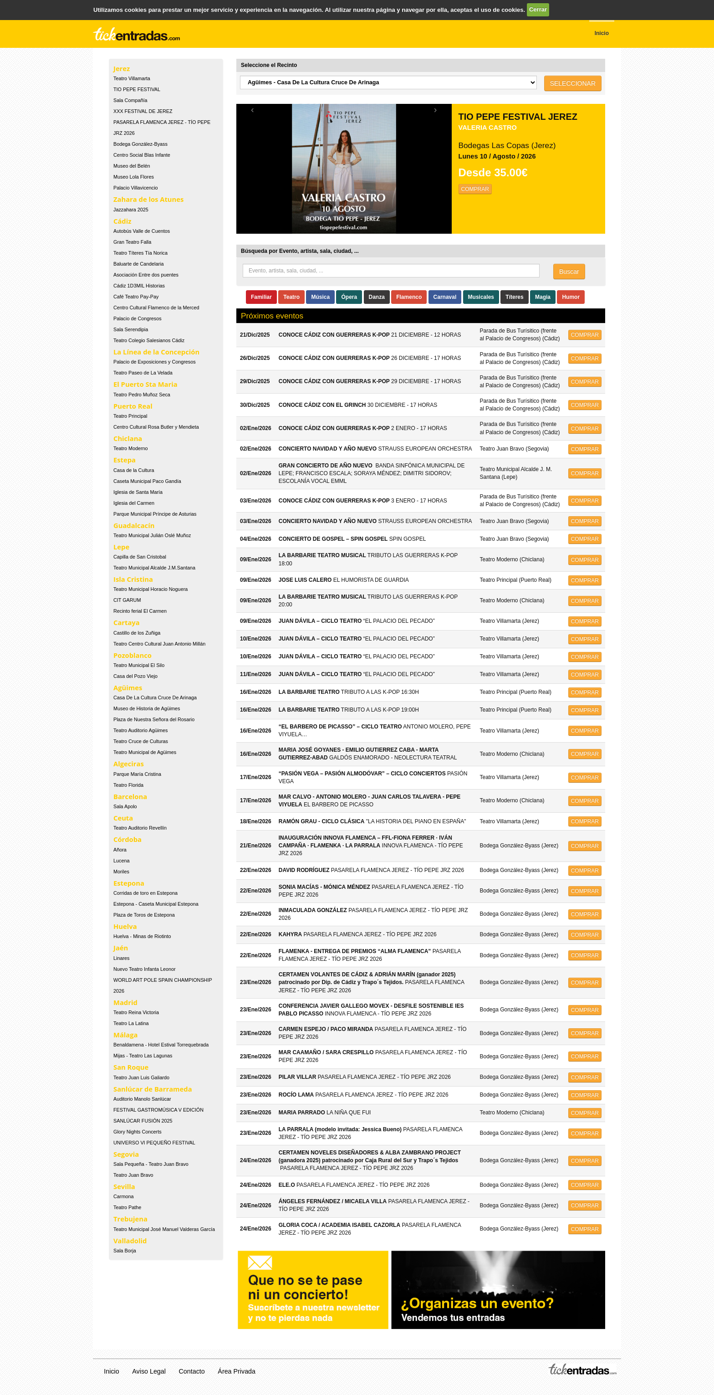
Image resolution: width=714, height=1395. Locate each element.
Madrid (125, 1002)
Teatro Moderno (130, 448)
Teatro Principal (130, 416)
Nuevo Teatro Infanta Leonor (144, 969)
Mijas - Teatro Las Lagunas (142, 1055)
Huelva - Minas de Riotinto (142, 936)
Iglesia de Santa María (138, 492)
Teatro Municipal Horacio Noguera (150, 589)
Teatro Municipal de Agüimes (144, 752)
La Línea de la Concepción (156, 351)
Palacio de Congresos (137, 318)
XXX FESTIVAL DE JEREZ (143, 111)
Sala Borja (124, 1250)
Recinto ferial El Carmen (140, 611)
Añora (120, 849)
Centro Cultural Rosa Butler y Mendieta (156, 427)
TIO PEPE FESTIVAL (136, 89)
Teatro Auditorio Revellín (140, 828)
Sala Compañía (130, 100)
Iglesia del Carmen (133, 503)
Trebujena (130, 1218)
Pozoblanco (132, 655)
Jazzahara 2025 (130, 209)
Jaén (120, 947)
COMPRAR (475, 189)
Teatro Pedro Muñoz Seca (141, 394)
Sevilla (124, 1186)
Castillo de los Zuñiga (136, 633)
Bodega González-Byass (140, 144)
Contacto (192, 1371)
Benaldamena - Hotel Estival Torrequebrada (161, 1044)
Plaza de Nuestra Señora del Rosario (153, 719)
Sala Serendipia (130, 329)
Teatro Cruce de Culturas (140, 741)
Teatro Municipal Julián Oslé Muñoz (152, 535)
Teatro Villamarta (131, 78)
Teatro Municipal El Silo (138, 665)
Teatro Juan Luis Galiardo (141, 1077)
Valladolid (130, 1240)
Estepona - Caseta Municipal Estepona (156, 904)
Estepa (124, 459)
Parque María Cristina (137, 774)
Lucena (121, 860)
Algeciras (128, 763)
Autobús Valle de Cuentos (141, 231)
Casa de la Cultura (133, 470)
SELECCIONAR (573, 83)
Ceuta (123, 817)
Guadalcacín (133, 525)
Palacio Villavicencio (135, 187)
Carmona (123, 1196)
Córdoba (127, 839)
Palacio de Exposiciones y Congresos (154, 361)
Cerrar (538, 9)
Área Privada (236, 1371)
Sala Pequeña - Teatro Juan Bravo (151, 1164)
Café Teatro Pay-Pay (135, 296)
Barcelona (130, 796)
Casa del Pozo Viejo (135, 676)
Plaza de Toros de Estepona (144, 915)
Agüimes (127, 687)
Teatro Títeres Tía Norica (140, 253)
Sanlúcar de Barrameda (152, 1088)
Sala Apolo (125, 806)
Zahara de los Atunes (148, 199)
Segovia (126, 1154)
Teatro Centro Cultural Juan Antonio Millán (159, 643)
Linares (121, 958)
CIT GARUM (127, 600)
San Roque (130, 1067)
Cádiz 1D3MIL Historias (139, 285)
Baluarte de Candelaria (138, 264)
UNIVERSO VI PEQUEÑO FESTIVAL (154, 1142)
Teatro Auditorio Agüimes (140, 730)
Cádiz (122, 221)
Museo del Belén (131, 166)
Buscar (569, 271)
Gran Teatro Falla (132, 242)
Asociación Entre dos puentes (145, 274)
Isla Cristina (133, 579)
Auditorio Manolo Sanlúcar (142, 1099)
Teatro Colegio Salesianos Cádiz (148, 340)
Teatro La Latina (130, 1023)
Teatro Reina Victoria (136, 1012)
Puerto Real (133, 405)
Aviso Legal (149, 1371)
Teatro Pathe (127, 1207)
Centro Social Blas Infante (141, 155)
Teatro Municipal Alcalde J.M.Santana (154, 567)
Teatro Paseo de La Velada (143, 372)
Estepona (128, 882)
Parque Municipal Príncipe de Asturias (154, 514)
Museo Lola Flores (133, 177)
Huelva (125, 926)
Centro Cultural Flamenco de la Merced (156, 307)
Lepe (121, 546)
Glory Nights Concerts (137, 1131)
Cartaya (126, 622)
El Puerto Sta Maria (145, 384)
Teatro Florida (128, 785)
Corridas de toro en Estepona (145, 893)
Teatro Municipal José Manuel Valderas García (164, 1229)
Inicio (111, 1371)
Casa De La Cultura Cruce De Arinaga (155, 697)
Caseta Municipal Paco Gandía (147, 481)
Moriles (121, 871)
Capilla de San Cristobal (139, 556)
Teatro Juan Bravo (133, 1175)
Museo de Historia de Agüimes (146, 708)
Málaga (125, 1034)
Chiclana (127, 438)
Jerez (121, 68)
